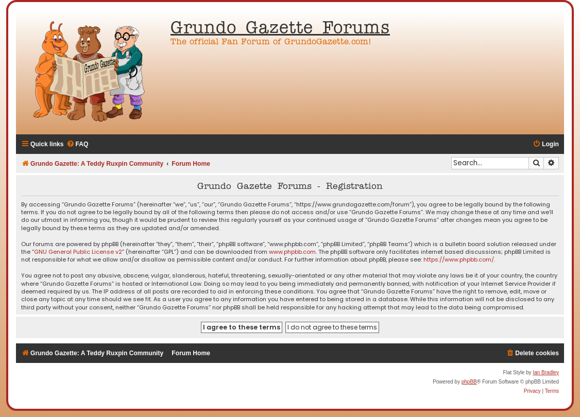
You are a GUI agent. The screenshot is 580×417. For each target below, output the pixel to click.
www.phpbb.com (292, 252)
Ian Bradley (546, 372)
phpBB (469, 382)
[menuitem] (77, 144)
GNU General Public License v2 (78, 252)
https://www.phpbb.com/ (458, 260)
